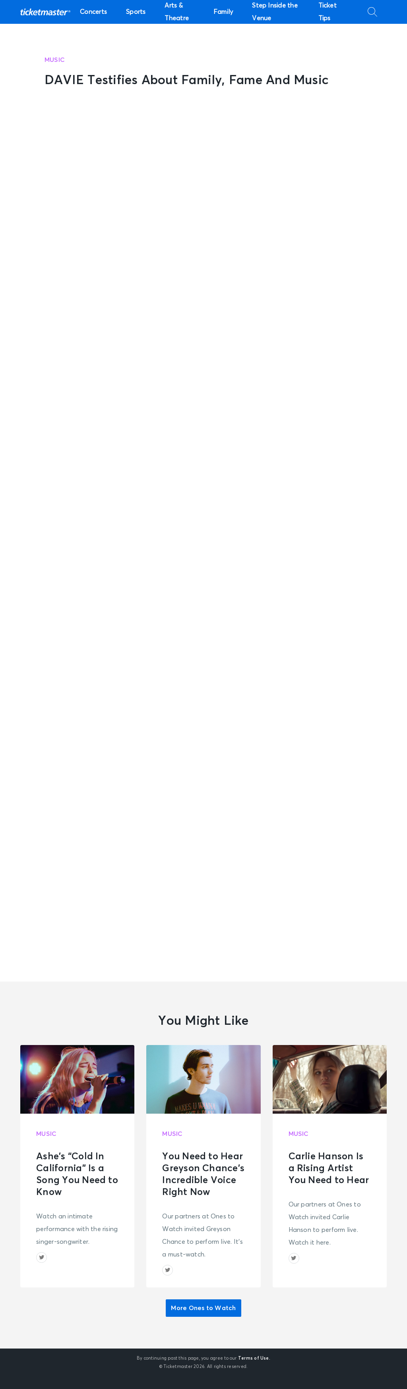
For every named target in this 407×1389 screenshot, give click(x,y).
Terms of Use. (254, 1358)
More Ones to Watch (203, 1308)
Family (223, 12)
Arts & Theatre (177, 11)
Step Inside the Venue (274, 11)
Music (55, 60)
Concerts (93, 12)
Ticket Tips (327, 11)
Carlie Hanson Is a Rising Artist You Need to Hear (329, 1168)
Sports (135, 12)
